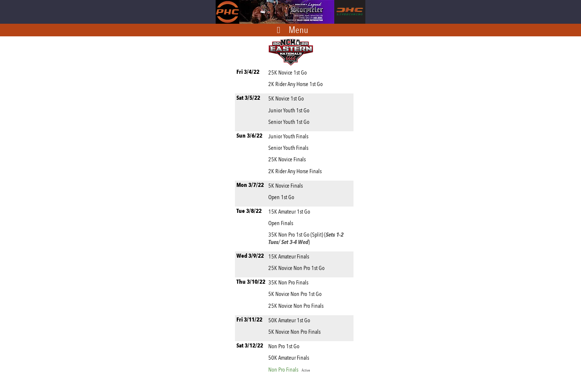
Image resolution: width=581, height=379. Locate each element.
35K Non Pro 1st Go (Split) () (305, 238)
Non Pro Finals (289, 369)
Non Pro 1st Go (285, 346)
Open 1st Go (282, 197)
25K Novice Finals (288, 159)
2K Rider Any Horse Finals (296, 171)
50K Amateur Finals (289, 357)
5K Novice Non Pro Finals (295, 331)
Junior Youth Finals (289, 136)
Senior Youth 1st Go (290, 121)
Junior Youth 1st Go (290, 110)
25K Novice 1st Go (288, 72)
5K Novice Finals (286, 185)
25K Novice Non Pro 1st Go (297, 267)
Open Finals (281, 223)
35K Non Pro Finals (289, 282)
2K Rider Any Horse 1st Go (296, 84)
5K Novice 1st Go (287, 98)
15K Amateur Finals (289, 256)
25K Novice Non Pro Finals (297, 305)
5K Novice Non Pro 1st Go (296, 293)
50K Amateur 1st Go (290, 320)
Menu (298, 29)
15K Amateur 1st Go (290, 211)
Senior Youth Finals (289, 147)
